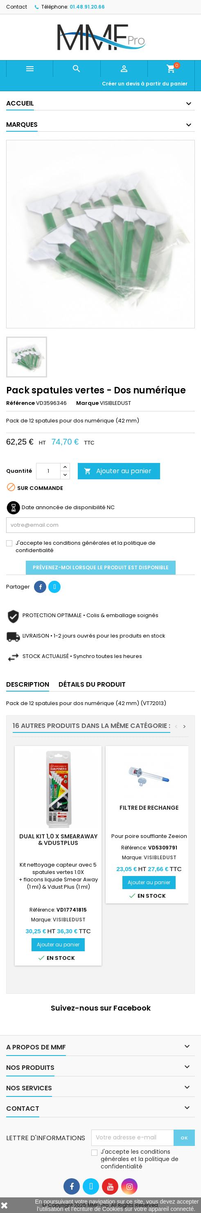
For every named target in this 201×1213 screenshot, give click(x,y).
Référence (20, 403)
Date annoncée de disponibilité (64, 507)
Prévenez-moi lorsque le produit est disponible (101, 567)
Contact (16, 6)
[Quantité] (48, 471)
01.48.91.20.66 (87, 6)
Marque (87, 403)
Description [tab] (27, 684)
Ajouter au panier (117, 471)
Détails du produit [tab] (92, 684)
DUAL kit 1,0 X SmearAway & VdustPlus (58, 839)
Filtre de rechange (149, 808)
